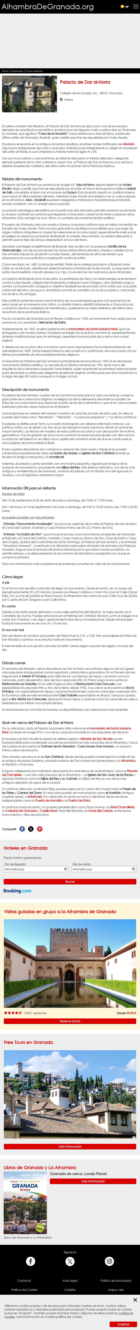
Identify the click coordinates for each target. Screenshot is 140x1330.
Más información (70, 1146)
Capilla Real (48, 811)
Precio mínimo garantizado (22, 858)
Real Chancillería (123, 807)
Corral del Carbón (100, 811)
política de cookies (69, 1317)
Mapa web (116, 1290)
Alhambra (128, 760)
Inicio (5, 71)
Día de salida (81, 864)
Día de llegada (15, 864)
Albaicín (128, 144)
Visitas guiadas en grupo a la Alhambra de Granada (60, 911)
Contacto (24, 1280)
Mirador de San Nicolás (96, 739)
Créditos (70, 1290)
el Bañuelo (34, 796)
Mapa (66, 99)
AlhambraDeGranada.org (47, 6)
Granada (17, 71)
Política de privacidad (115, 1280)
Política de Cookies (24, 1290)
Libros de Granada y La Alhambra (40, 1167)
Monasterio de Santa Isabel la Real (93, 329)
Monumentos (34, 71)
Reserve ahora (70, 1021)
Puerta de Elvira (79, 800)
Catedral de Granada (21, 811)
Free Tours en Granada (28, 1042)
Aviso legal (70, 1280)
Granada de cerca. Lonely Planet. (78, 1174)
